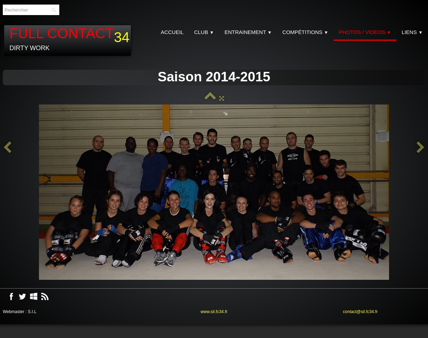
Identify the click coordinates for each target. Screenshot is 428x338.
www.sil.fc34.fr (214, 311)
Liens (412, 32)
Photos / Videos (365, 32)
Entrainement (248, 32)
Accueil (172, 32)
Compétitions (305, 32)
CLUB (204, 32)
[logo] (67, 40)
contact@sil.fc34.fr (360, 311)
